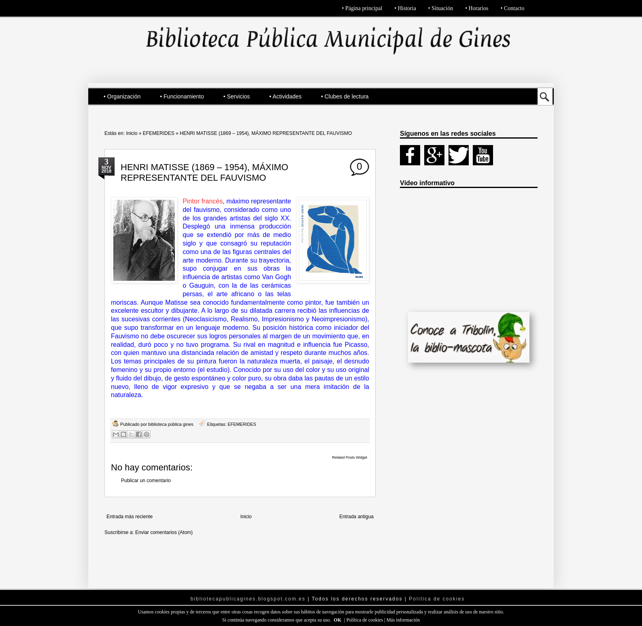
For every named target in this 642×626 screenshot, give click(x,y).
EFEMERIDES (158, 133)
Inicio (131, 133)
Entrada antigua (356, 516)
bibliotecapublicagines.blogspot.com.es (248, 599)
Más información (403, 620)
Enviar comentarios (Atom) (164, 532)
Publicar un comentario (146, 480)
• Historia (405, 8)
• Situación (440, 8)
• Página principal (362, 8)
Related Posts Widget (349, 457)
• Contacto (513, 8)
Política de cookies (366, 620)
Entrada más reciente (129, 516)
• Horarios (476, 8)
